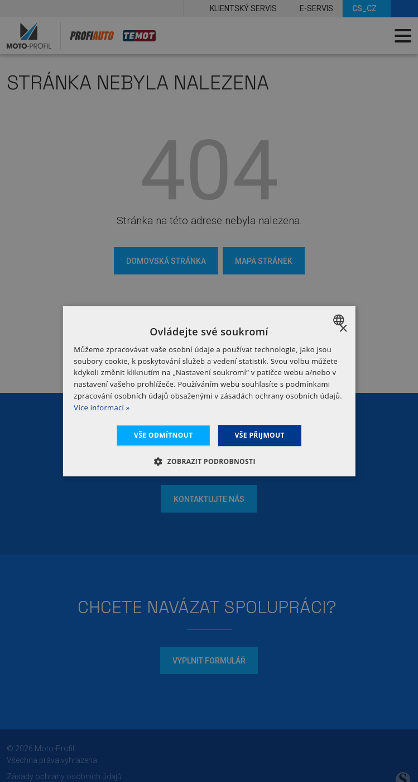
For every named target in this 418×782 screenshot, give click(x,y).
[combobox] (340, 319)
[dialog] (209, 391)
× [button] (343, 329)
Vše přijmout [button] (260, 435)
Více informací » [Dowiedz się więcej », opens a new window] (101, 407)
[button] (209, 461)
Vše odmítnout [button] (163, 435)
